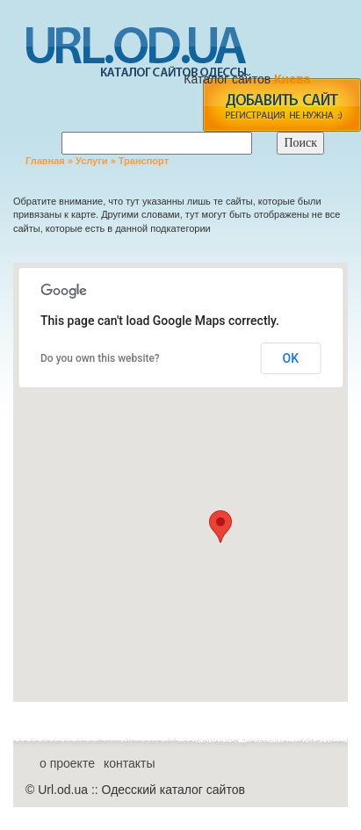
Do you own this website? (100, 358)
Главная (45, 160)
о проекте (67, 763)
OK (291, 358)
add (281, 105)
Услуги (92, 160)
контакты (129, 763)
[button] (220, 526)
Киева (294, 79)
